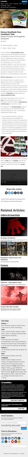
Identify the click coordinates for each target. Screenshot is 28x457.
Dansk (17, 372)
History (3, 327)
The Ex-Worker (5, 349)
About (9, 5)
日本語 (14, 366)
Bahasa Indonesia (6, 366)
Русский (21, 362)
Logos (7, 333)
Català (23, 374)
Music (3, 333)
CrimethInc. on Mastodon (2, 438)
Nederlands (18, 368)
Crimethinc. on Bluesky (12, 438)
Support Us (24, 1)
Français (3, 362)
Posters (13, 331)
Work (13, 341)
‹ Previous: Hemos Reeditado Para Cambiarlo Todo (13, 199)
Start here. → (22, 408)
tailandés (15, 160)
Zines (3, 331)
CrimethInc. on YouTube (12, 441)
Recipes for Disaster (7, 343)
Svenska (7, 372)
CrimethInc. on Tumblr (19, 438)
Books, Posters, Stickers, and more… (11, 356)
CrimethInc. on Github (15, 438)
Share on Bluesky (9, 193)
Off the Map (22, 345)
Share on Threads (15, 193)
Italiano (14, 48)
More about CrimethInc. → (18, 400)
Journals (7, 331)
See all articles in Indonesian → (9, 7)
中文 (18, 366)
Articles (3, 323)
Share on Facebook (18, 193)
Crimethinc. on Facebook (6, 438)
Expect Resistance (20, 341)
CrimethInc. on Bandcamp (22, 438)
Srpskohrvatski (11, 370)
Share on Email (6, 193)
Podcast (3, 347)
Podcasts (15, 3)
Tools (10, 3)
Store (20, 3)
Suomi (7, 364)
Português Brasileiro (13, 362)
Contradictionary (6, 341)
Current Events (20, 325)
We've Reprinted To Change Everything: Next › (11, 201)
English (9, 48)
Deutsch (5, 48)
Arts (2, 325)
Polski (3, 364)
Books (2, 3)
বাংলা (2, 372)
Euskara (3, 370)
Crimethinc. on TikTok (6, 441)
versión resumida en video (8, 95)
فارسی (13, 368)
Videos (23, 331)
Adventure (7, 325)
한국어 (18, 370)
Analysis (13, 325)
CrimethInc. (4, 1)
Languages (3, 5)
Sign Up (24, 428)
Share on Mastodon (12, 193)
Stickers (18, 331)
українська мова (9, 374)
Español (8, 360)
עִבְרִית (21, 372)
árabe (7, 160)
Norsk (17, 376)
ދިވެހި (2, 376)
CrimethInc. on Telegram (2, 441)
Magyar (3, 368)
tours (2, 100)
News (12, 327)
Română (22, 370)
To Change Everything (16, 333)
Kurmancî (12, 376)
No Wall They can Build (17, 349)
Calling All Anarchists (8, 45)
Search (24, 3)
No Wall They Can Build (11, 345)
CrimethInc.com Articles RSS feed (19, 441)
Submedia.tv (9, 93)
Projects (16, 45)
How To (8, 327)
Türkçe (8, 368)
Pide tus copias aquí (6, 77)
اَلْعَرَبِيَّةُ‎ (12, 372)
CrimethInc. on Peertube (9, 441)
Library (7, 3)
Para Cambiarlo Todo (17, 52)
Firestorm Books (16, 107)
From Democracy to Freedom (9, 339)
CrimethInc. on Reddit (15, 441)
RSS (7, 323)
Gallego (6, 376)
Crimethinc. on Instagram (9, 438)
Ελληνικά (12, 364)
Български (19, 364)
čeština (22, 366)
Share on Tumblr (21, 193)
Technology (18, 327)
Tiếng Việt (18, 374)
